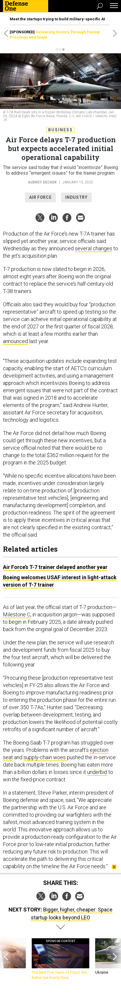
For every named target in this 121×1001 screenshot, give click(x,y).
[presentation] (6, 959)
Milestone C (16, 614)
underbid (97, 772)
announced (15, 341)
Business (60, 130)
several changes (93, 248)
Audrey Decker (42, 182)
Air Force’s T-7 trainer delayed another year (55, 567)
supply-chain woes (45, 757)
